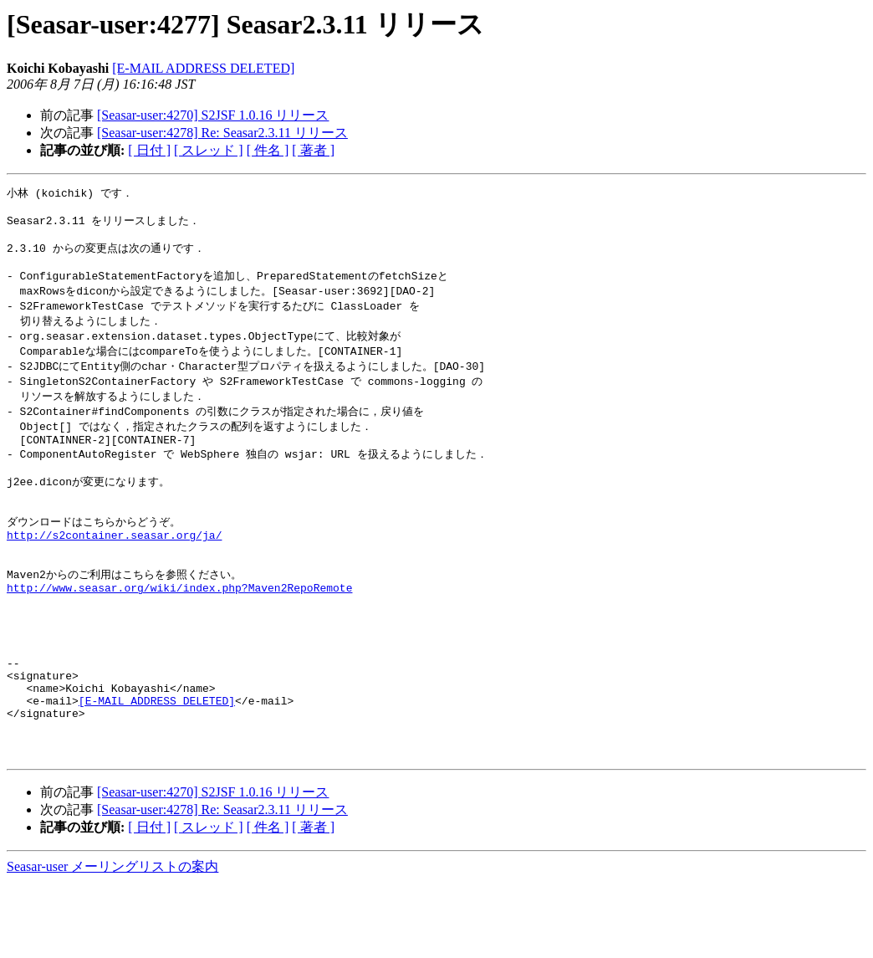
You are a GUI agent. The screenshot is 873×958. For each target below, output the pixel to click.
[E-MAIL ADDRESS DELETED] (203, 68)
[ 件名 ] (268, 150)
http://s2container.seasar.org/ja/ (114, 568)
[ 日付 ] (149, 150)
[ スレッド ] (208, 150)
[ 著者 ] (313, 150)
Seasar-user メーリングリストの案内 (112, 942)
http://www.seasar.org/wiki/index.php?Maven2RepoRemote (179, 630)
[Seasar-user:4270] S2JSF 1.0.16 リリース (213, 115)
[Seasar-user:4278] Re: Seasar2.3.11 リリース (222, 133)
